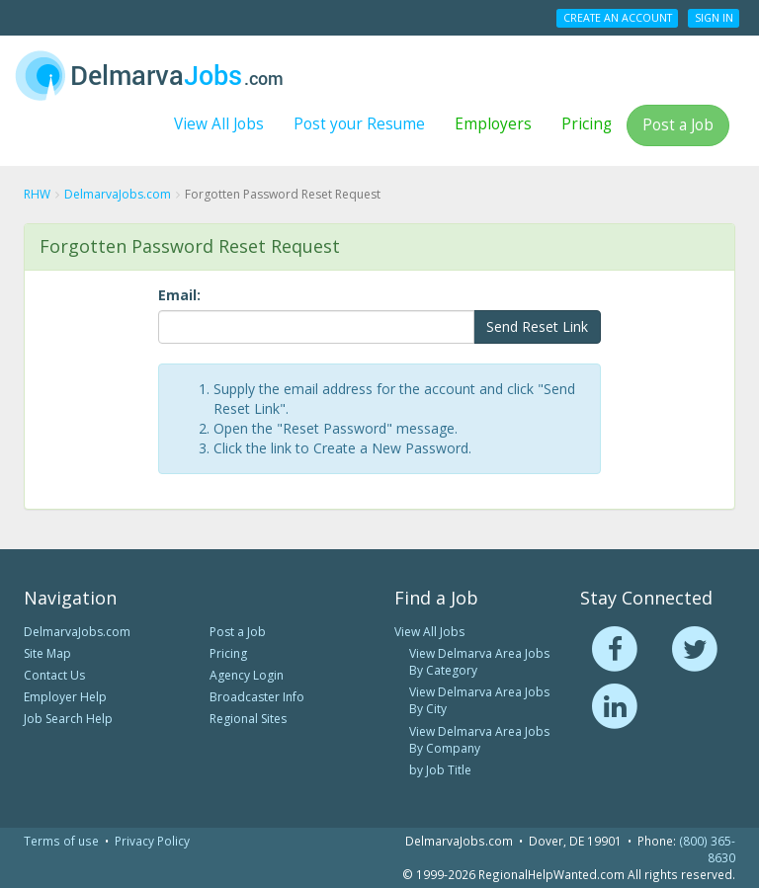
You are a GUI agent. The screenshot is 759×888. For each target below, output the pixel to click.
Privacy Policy (152, 840)
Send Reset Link (537, 326)
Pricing (586, 124)
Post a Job (678, 125)
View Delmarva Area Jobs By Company (479, 740)
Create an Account (617, 18)
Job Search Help (68, 718)
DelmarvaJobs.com (77, 631)
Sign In (714, 18)
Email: (179, 294)
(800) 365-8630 (707, 849)
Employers (493, 124)
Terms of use (61, 840)
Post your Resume (359, 124)
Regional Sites (248, 718)
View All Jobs (219, 124)
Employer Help (65, 696)
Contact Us (54, 675)
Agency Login (247, 675)
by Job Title (440, 770)
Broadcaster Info (257, 696)
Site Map (47, 653)
